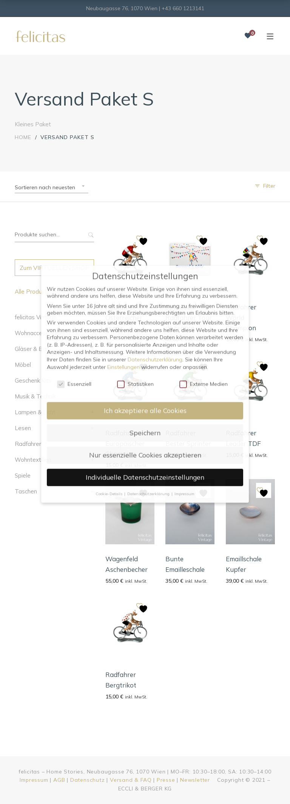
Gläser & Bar (31, 348)
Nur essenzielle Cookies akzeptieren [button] (145, 258)
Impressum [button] (184, 296)
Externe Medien (203, 187)
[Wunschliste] (248, 36)
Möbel (23, 364)
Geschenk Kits (33, 380)
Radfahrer (28, 443)
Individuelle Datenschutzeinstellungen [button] (145, 280)
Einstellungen (123, 169)
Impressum (34, 779)
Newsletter (195, 779)
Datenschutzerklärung (155, 162)
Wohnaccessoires (38, 333)
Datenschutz (87, 779)
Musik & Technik (35, 396)
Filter (269, 185)
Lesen (23, 428)
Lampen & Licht (35, 412)
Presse (166, 779)
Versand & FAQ (130, 779)
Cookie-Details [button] (109, 296)
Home (23, 137)
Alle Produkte (32, 291)
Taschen (26, 491)
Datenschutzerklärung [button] (149, 296)
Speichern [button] (145, 235)
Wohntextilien (33, 459)
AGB (59, 779)
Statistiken (135, 187)
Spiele (23, 475)
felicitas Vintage (36, 317)
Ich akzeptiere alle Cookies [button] (145, 213)
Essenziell (74, 187)
